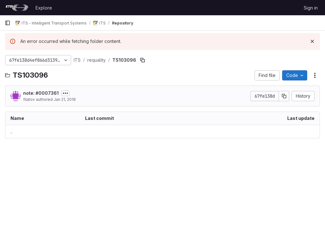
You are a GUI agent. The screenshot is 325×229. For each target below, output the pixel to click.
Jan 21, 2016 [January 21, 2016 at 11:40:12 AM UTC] (65, 99)
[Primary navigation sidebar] (8, 23)
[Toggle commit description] (65, 93)
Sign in (311, 7)
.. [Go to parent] (11, 131)
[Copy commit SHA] (284, 96)
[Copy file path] (142, 60)
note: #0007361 (41, 93)
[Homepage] (16, 8)
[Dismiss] (312, 41)
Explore (44, 7)
